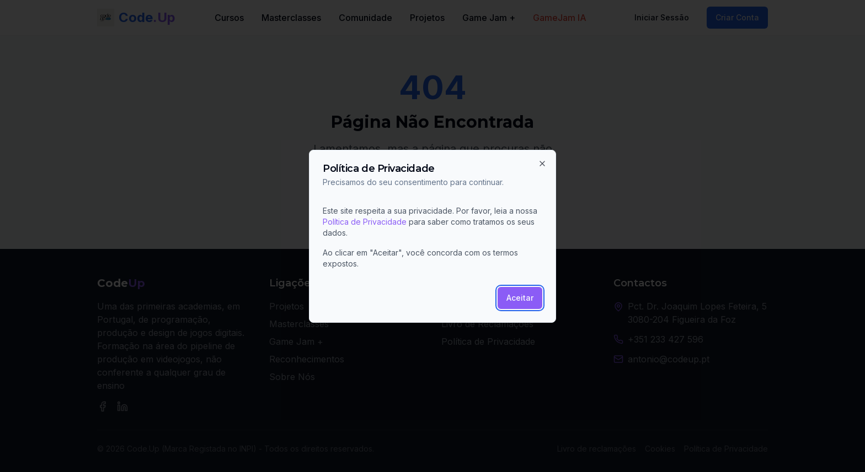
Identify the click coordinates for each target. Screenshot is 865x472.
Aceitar (519, 297)
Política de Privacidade (365, 221)
